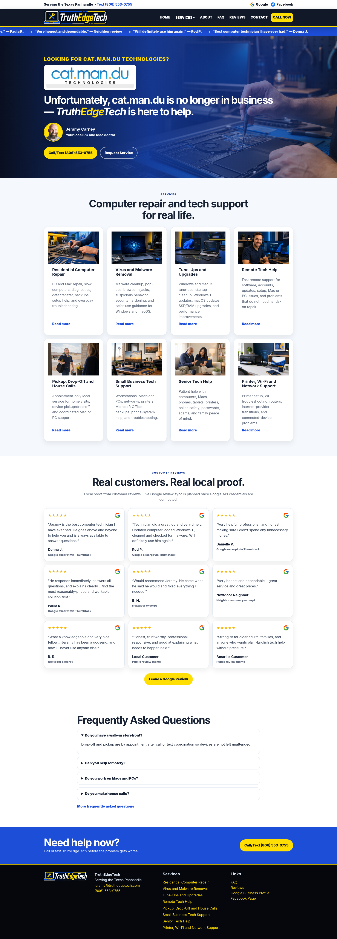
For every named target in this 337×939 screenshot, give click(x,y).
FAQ (221, 17)
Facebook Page (243, 898)
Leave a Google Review (168, 679)
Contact (259, 17)
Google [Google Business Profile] (259, 4)
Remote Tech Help (177, 901)
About (206, 17)
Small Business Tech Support (186, 915)
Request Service (119, 153)
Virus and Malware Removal (185, 888)
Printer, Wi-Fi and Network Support (191, 927)
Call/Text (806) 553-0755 (71, 153)
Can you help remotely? (105, 763)
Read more (61, 324)
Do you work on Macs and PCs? (111, 778)
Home (165, 17)
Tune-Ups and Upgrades (183, 895)
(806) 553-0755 (107, 891)
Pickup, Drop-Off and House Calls (190, 908)
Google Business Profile (250, 893)
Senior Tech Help (176, 921)
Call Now (282, 17)
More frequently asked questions (105, 806)
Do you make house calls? (107, 793)
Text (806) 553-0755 (114, 4)
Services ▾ (185, 17)
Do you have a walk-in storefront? (113, 735)
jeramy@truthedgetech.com (117, 885)
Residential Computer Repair (186, 882)
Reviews (237, 17)
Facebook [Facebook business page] (282, 4)
